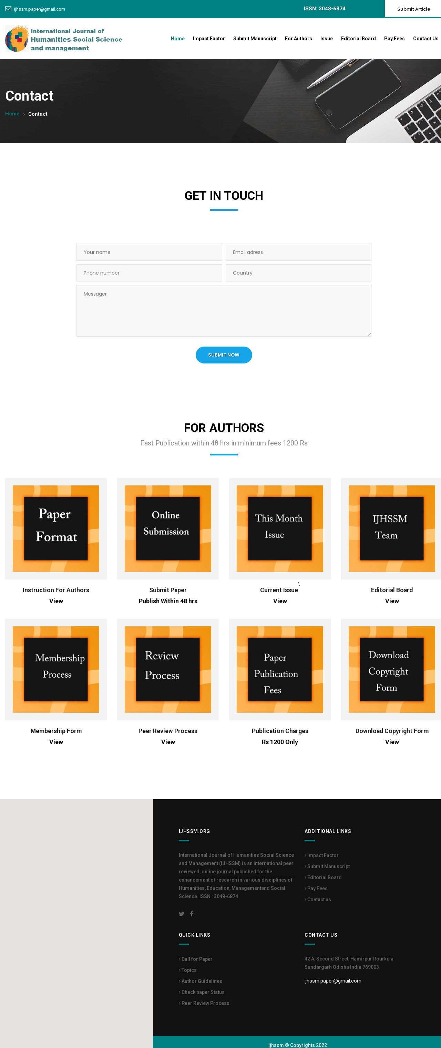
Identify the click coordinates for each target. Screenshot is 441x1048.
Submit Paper (168, 590)
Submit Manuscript (255, 38)
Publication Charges (280, 727)
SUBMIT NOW (224, 355)
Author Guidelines (200, 974)
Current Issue (279, 590)
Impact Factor (209, 38)
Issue (326, 38)
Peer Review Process (168, 727)
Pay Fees (394, 38)
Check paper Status (202, 985)
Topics (188, 963)
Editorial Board (358, 38)
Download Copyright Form (392, 727)
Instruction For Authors (56, 590)
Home (178, 38)
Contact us (318, 893)
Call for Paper (196, 952)
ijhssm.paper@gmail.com (39, 9)
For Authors (298, 38)
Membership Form (56, 727)
